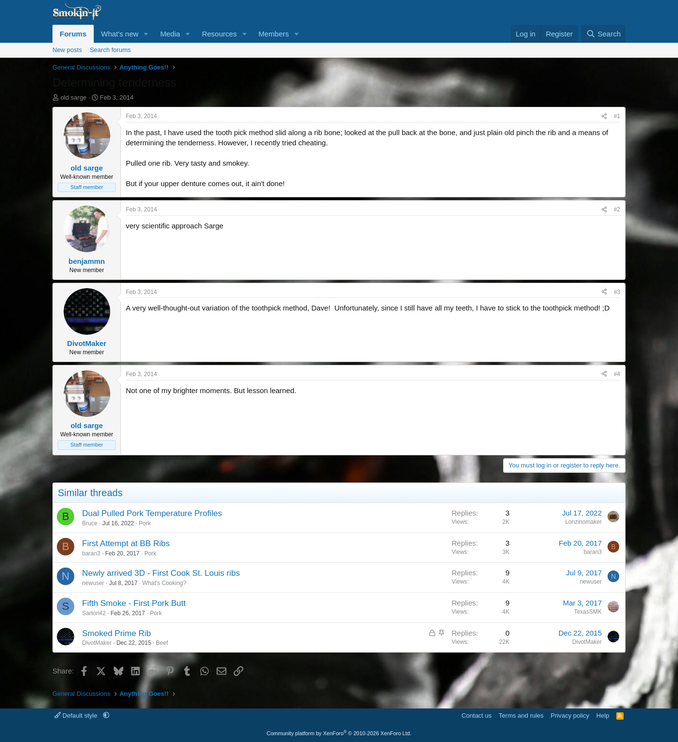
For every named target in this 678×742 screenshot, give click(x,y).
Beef (162, 642)
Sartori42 (94, 613)
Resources (219, 34)
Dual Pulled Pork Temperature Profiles (152, 513)
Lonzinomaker (583, 521)
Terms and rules (521, 715)
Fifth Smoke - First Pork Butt (134, 603)
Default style (76, 715)
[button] (146, 34)
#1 (617, 116)
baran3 (91, 553)
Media (170, 34)
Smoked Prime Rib (116, 633)
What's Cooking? (164, 583)
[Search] (603, 34)
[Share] (604, 116)
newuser (93, 583)
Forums (73, 34)
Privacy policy (570, 715)
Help (603, 715)
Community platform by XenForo (339, 733)
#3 (617, 292)
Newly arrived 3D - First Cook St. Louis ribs (161, 573)
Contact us (476, 715)
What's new (119, 34)
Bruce (89, 523)
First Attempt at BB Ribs (126, 543)
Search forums (110, 49)
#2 (617, 209)
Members (273, 34)
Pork (145, 523)
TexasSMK (588, 611)
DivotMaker (97, 642)
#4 (617, 374)
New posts (67, 49)
